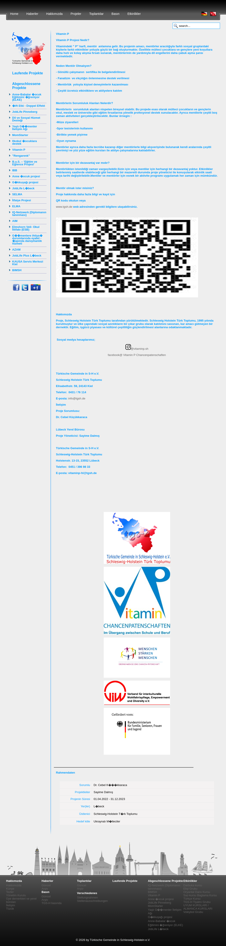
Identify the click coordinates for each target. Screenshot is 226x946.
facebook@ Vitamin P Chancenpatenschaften (137, 355)
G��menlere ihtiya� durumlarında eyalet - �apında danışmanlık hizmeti (27, 239)
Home (14, 14)
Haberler (32, 14)
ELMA (16, 206)
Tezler (10, 892)
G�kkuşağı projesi (25, 182)
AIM (15, 221)
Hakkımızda (54, 14)
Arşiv (45, 888)
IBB (14, 170)
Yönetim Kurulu (16, 895)
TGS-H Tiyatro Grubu (197, 902)
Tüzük (10, 908)
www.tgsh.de (64, 206)
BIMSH (16, 270)
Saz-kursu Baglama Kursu (200, 895)
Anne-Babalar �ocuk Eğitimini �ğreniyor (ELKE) (26, 97)
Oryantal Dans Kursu (196, 892)
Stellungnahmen (87, 897)
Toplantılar (96, 14)
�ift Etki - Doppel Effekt (28, 105)
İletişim (10, 905)
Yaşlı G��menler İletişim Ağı (24, 128)
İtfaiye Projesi (21, 200)
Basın (115, 14)
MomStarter (20, 135)
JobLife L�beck (23, 188)
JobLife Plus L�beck (26, 255)
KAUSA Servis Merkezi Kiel (27, 263)
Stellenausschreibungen (92, 901)
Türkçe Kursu (192, 898)
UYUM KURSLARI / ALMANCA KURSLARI (197, 907)
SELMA (17, 194)
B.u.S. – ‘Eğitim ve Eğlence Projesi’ (24, 163)
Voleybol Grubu (193, 912)
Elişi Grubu (190, 888)
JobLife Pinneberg (24, 111)
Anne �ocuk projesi (26, 176)
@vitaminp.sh (136, 348)
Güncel (46, 885)
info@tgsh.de (76, 398)
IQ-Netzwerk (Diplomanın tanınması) (29, 214)
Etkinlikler (134, 14)
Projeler (75, 14)
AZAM (16, 249)
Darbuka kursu (192, 885)
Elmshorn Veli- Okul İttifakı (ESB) (25, 228)
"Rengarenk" (21, 155)
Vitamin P (18, 149)
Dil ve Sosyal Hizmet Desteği (26, 119)
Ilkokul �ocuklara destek (24, 142)
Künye (10, 888)
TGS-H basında (52, 903)
